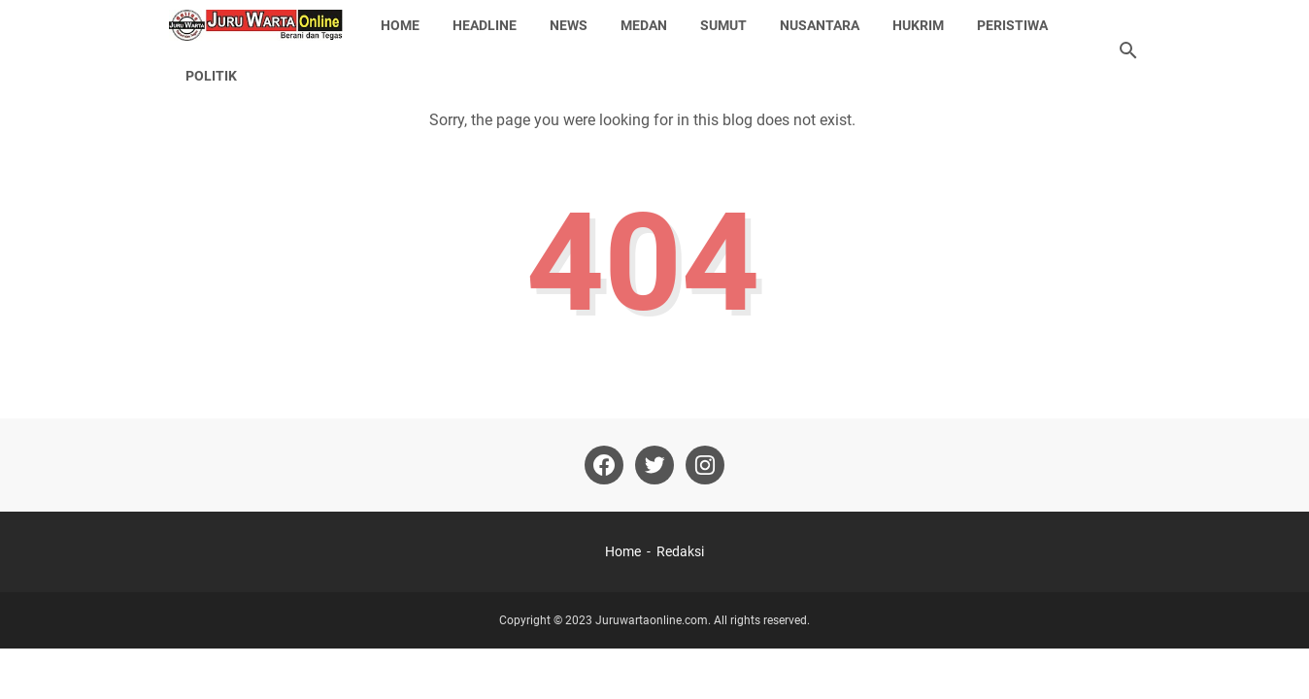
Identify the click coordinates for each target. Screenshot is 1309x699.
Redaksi (680, 551)
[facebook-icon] (604, 465)
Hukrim (918, 25)
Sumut (723, 25)
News (568, 25)
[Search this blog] (1128, 50)
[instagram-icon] (705, 465)
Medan (644, 25)
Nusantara (819, 25)
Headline (485, 25)
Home (400, 25)
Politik (211, 75)
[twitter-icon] (654, 465)
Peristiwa (1012, 25)
